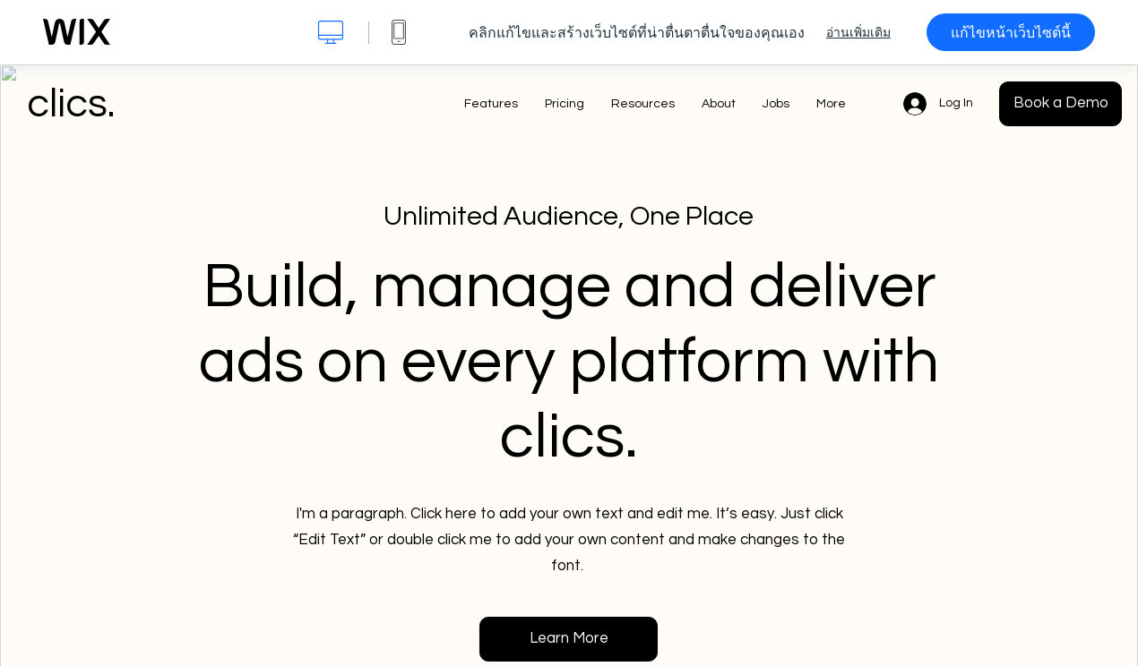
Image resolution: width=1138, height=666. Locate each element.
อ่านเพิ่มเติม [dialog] (858, 32)
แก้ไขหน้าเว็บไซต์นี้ (1011, 32)
